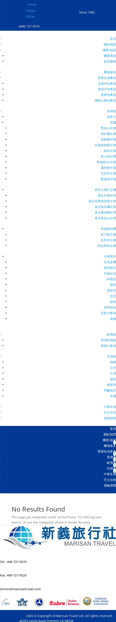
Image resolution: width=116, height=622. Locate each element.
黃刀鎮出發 (108, 234)
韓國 (113, 362)
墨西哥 (111, 290)
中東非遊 (110, 407)
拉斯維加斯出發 (105, 145)
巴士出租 (110, 412)
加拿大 (111, 117)
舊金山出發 (108, 128)
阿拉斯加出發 (107, 246)
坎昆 (113, 296)
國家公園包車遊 (105, 100)
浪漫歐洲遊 (108, 340)
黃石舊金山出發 (105, 218)
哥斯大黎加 (108, 313)
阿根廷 (111, 279)
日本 (113, 368)
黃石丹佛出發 (107, 195)
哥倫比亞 (110, 273)
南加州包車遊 (107, 89)
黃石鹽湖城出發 (105, 212)
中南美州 (110, 256)
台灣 (113, 373)
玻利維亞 (110, 268)
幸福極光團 (108, 229)
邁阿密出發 (108, 168)
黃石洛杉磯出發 (105, 207)
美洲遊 (111, 111)
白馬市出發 (108, 240)
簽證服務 (110, 61)
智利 (113, 285)
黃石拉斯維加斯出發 (102, 201)
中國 (113, 396)
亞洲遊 (111, 356)
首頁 (113, 39)
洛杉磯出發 (108, 134)
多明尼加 (110, 307)
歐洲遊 (111, 334)
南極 (113, 319)
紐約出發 (110, 151)
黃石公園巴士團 (105, 190)
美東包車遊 (108, 95)
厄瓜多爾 (110, 262)
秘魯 (113, 302)
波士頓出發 (108, 156)
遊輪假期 (110, 418)
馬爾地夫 (110, 390)
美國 (113, 122)
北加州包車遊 (107, 83)
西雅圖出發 (108, 139)
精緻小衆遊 (108, 346)
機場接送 (110, 72)
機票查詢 (110, 56)
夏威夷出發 (108, 179)
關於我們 (110, 44)
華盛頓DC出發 (106, 162)
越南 (113, 379)
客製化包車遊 (107, 78)
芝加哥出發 (108, 173)
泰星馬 (111, 385)
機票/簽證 (109, 50)
